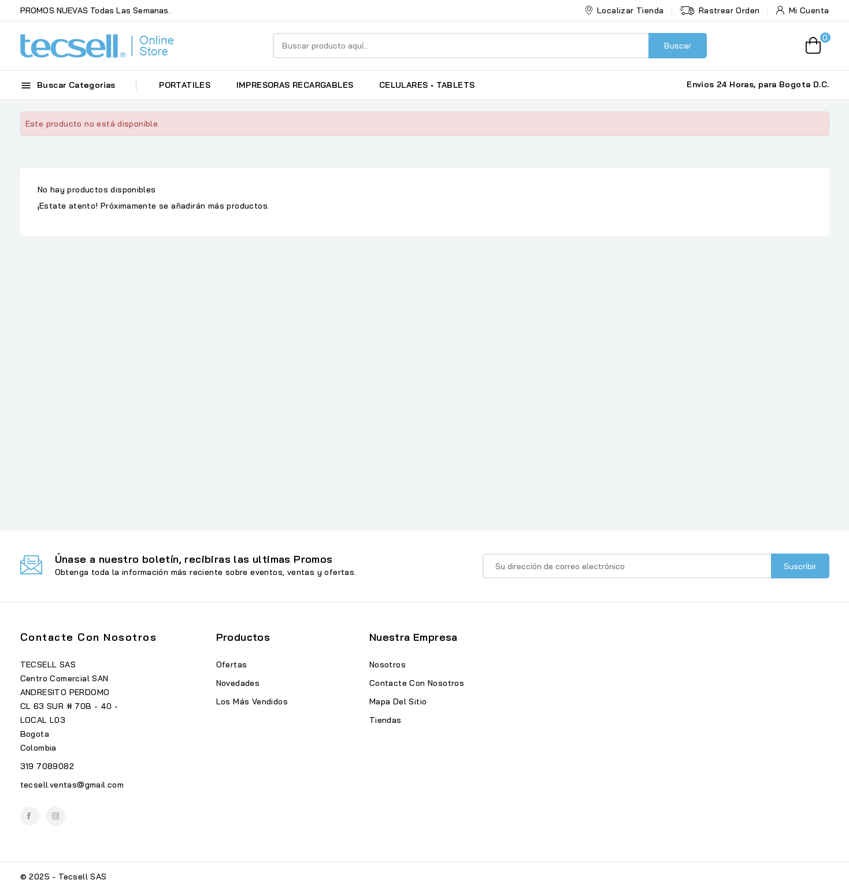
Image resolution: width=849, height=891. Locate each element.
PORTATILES (184, 85)
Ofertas (231, 664)
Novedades (238, 683)
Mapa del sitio (398, 701)
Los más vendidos (252, 701)
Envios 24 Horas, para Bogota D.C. (758, 84)
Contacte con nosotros (88, 637)
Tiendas (385, 720)
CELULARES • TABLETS (427, 85)
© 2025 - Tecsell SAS (63, 876)
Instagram (55, 816)
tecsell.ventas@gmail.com (72, 784)
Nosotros (387, 664)
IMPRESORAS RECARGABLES (295, 85)
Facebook (29, 816)
